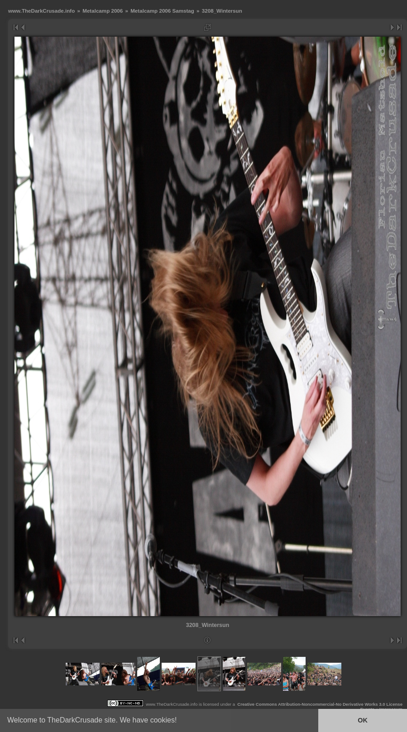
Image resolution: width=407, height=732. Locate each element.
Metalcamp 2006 (102, 11)
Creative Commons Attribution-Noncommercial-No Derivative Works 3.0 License (319, 704)
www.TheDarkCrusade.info (41, 11)
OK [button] (363, 720)
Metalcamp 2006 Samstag (162, 11)
